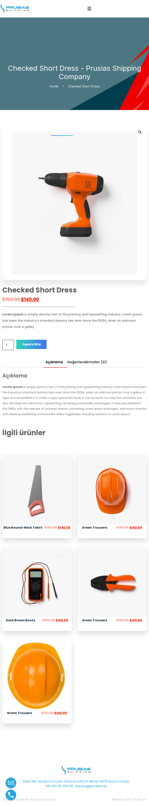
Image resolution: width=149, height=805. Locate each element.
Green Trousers (94, 527)
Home (54, 86)
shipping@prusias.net (91, 786)
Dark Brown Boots (20, 620)
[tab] (54, 362)
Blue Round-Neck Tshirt (22, 527)
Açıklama (54, 362)
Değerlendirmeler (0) (87, 362)
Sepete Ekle (31, 344)
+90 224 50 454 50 (59, 786)
